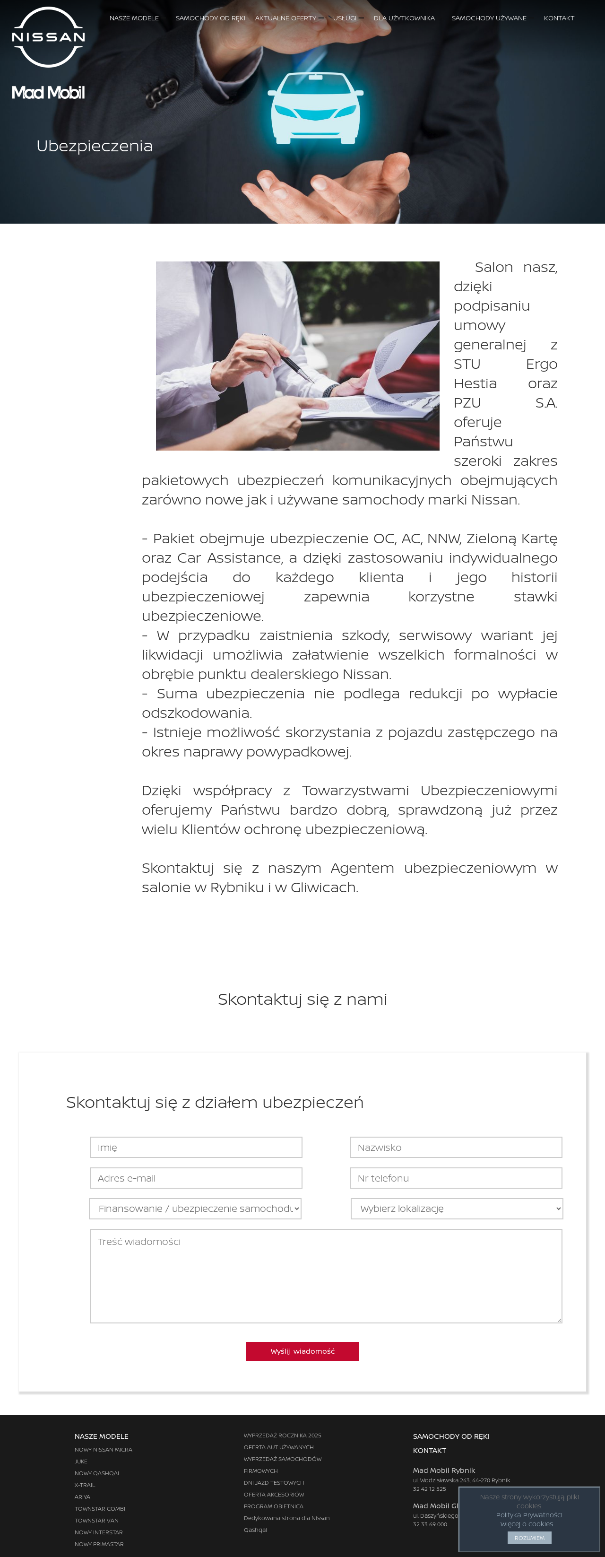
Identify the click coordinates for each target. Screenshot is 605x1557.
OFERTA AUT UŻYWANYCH (279, 1447)
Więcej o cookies (527, 1523)
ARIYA (82, 1497)
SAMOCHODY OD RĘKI (210, 17)
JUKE (81, 1461)
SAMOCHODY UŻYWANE (493, 17)
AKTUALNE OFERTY (289, 17)
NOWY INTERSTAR (99, 1532)
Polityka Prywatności (529, 1514)
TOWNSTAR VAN (97, 1520)
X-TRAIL (85, 1485)
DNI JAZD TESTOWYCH (274, 1483)
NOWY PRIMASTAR (99, 1544)
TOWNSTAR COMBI (100, 1509)
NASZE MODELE (138, 17)
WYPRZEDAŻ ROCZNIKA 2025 (282, 1435)
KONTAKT (569, 17)
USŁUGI (348, 17)
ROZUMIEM (529, 1538)
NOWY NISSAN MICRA (103, 1449)
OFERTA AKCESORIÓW (274, 1494)
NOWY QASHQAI (97, 1473)
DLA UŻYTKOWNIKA (408, 17)
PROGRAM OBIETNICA (273, 1506)
